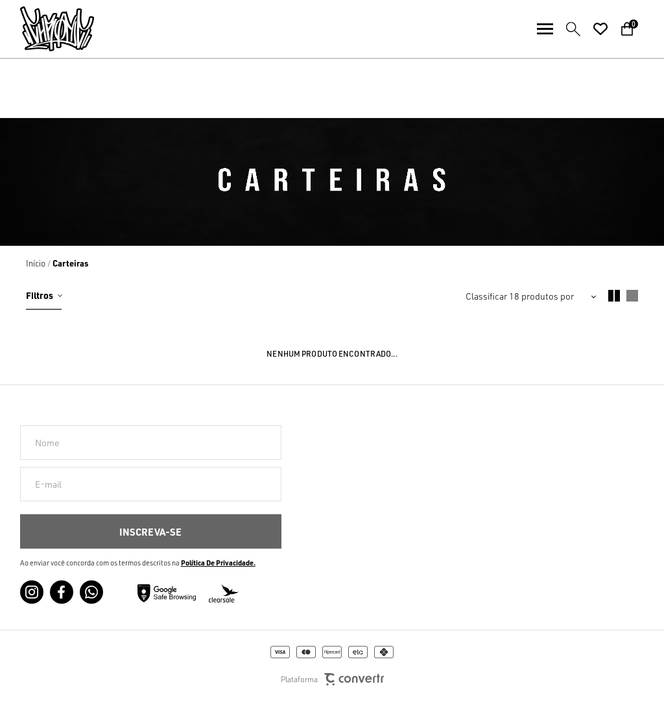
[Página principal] (47, 28)
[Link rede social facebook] (61, 592)
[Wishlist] (600, 29)
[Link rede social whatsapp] (91, 592)
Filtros (39, 295)
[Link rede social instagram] (31, 592)
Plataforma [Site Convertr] (332, 679)
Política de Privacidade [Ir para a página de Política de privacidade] (217, 562)
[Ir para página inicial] (35, 263)
